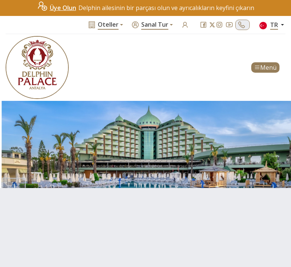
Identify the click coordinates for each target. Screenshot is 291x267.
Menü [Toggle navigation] (265, 67)
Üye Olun (56, 8)
